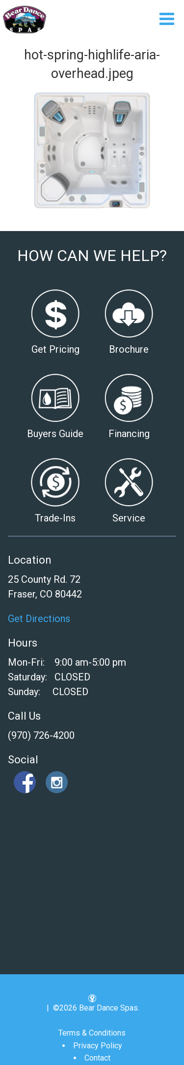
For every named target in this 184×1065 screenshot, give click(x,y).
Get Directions (39, 618)
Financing (129, 434)
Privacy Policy (97, 1045)
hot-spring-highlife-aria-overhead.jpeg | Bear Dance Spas (24, 19)
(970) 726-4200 (41, 735)
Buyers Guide (55, 434)
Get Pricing (55, 349)
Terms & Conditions (92, 1033)
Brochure (129, 349)
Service (128, 518)
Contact (97, 1058)
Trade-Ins (55, 518)
